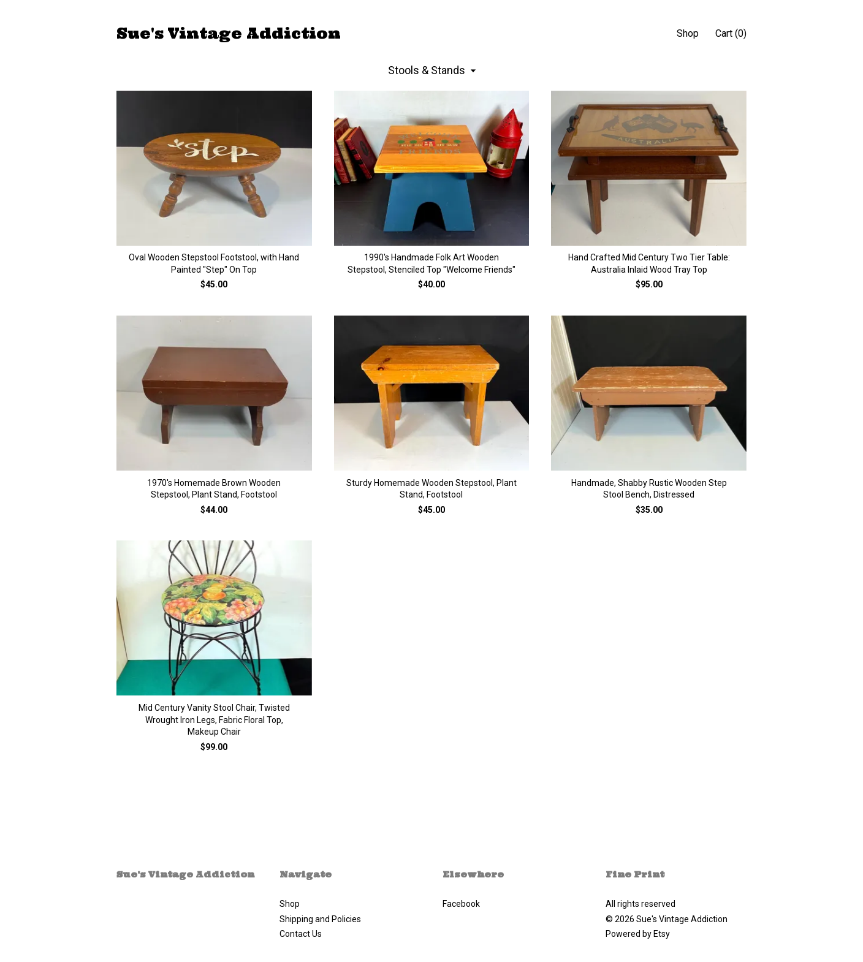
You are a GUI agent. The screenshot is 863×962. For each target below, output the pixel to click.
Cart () (731, 33)
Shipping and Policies (320, 919)
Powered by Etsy (638, 934)
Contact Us (300, 934)
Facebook (461, 904)
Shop (688, 33)
